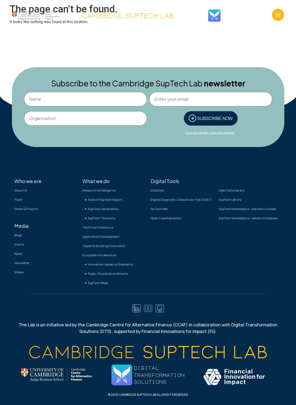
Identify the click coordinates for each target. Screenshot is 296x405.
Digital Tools (165, 181)
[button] (278, 15)
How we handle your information (210, 133)
